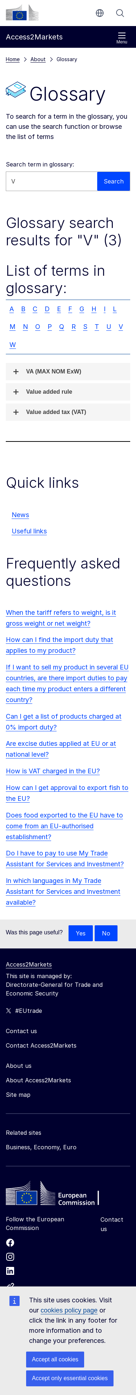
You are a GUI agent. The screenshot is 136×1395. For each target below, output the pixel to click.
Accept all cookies (55, 1359)
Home (13, 59)
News (20, 515)
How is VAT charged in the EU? (53, 771)
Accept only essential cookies (70, 1378)
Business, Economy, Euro (41, 1147)
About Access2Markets (38, 1080)
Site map (18, 1094)
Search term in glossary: (40, 164)
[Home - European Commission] (58, 1195)
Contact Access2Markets (41, 1045)
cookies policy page (69, 1310)
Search (120, 13)
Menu (121, 38)
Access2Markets (29, 964)
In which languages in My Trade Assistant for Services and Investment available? (63, 891)
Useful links (29, 531)
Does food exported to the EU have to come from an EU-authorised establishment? (64, 826)
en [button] (99, 13)
